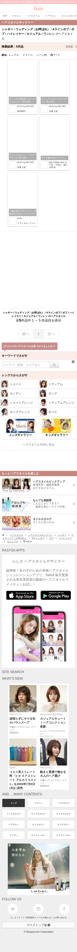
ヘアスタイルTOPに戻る (38, 444)
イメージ (28, 55)
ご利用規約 (29, 917)
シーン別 (42, 55)
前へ (26, 334)
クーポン (13, 835)
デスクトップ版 (38, 925)
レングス (14, 55)
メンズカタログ (13, 814)
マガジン (38, 803)
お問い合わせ (60, 917)
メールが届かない (44, 917)
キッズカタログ (38, 814)
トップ (13, 803)
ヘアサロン (13, 824)
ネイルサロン (38, 824)
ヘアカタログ (63, 803)
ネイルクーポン (38, 835)
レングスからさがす (15, 375)
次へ (51, 334)
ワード (56, 55)
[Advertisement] (38, 270)
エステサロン (63, 824)
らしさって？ (16, 917)
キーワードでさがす (15, 355)
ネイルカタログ (63, 814)
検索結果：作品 (39, 46)
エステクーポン (63, 835)
